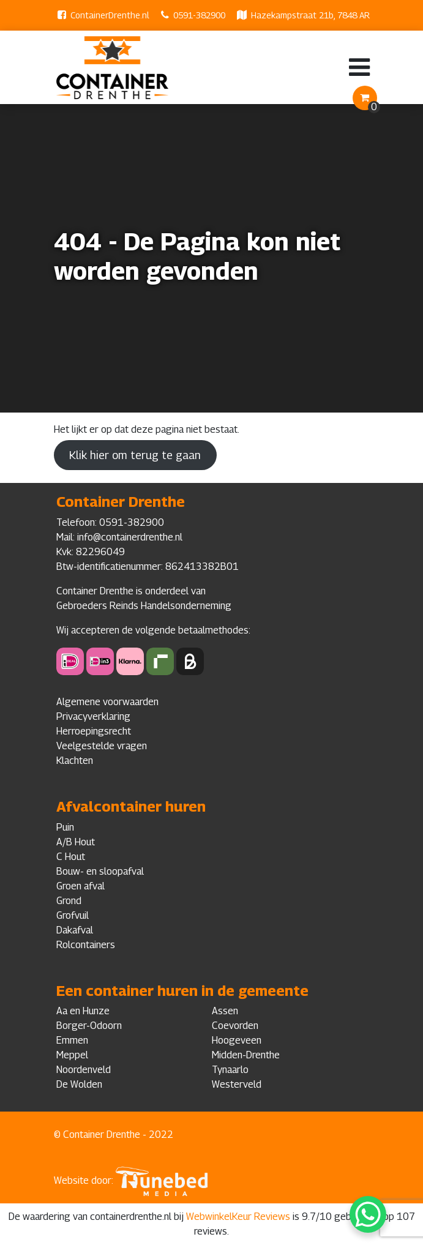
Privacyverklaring (93, 716)
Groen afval (80, 886)
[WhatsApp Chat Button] (368, 1214)
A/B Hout (75, 842)
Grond (68, 901)
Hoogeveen (236, 1040)
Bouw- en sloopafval (100, 871)
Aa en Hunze (83, 1011)
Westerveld (236, 1084)
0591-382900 (199, 15)
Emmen (72, 1040)
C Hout (70, 856)
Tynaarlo (230, 1069)
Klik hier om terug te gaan (135, 455)
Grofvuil (72, 915)
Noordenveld (83, 1069)
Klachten (74, 760)
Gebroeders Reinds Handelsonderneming (143, 605)
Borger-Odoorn (89, 1025)
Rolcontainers (85, 945)
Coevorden (235, 1025)
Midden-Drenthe (246, 1055)
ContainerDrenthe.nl (109, 15)
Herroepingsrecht (93, 731)
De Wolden (79, 1084)
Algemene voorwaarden (107, 702)
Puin (65, 827)
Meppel (72, 1055)
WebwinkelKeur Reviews (238, 1216)
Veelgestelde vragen (101, 746)
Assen (225, 1011)
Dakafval (74, 930)
